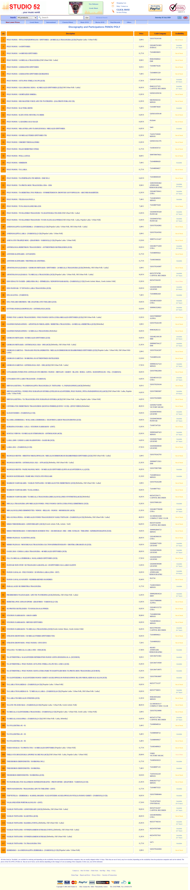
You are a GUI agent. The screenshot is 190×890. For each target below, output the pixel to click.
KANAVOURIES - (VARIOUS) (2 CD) (21, 413)
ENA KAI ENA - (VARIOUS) (17, 295)
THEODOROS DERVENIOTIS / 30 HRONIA (23, 768)
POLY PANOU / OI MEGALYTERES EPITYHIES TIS (26, 135)
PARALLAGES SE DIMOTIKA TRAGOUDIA (24, 586)
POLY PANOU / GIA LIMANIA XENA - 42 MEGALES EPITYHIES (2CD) (34, 87)
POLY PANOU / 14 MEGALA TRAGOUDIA (23, 60)
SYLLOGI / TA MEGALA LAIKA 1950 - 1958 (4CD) (26, 650)
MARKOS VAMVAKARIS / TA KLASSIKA (23, 490)
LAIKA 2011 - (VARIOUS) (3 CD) (19, 447)
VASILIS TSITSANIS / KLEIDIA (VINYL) (22, 823)
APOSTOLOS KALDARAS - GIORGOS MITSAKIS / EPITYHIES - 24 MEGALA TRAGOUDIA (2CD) (45, 268)
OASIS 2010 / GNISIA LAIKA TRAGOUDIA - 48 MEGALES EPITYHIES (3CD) (36, 551)
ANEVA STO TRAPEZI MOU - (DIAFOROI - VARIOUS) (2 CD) (30, 240)
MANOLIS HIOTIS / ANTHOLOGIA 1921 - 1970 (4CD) (27, 462)
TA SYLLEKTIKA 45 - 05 (16, 741)
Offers (129, 22)
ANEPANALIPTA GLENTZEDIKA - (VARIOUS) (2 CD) (27, 227)
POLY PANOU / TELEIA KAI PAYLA (20, 199)
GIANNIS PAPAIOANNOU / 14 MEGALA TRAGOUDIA (28, 331)
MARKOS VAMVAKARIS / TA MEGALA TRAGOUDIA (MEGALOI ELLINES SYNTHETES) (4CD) (44, 497)
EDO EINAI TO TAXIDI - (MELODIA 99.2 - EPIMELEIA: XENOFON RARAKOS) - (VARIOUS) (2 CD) (45, 281)
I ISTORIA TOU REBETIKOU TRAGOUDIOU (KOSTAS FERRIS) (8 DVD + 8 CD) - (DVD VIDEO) (44, 406)
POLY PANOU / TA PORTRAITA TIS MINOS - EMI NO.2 (28, 178)
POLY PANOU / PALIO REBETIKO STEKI (23, 149)
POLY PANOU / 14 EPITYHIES (18, 46)
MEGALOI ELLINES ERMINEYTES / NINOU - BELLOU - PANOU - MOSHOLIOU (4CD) (40, 510)
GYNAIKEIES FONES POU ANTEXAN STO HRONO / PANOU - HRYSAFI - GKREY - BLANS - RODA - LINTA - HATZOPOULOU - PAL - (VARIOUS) (64, 372)
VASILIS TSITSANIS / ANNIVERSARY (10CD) (24, 809)
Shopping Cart (121, 3)
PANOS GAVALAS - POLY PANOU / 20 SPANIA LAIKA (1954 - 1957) (33, 572)
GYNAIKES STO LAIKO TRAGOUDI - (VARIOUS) (26, 379)
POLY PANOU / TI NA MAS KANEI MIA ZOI (24, 206)
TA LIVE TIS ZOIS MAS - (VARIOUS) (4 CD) (24, 705)
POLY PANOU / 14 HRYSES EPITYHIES (22, 53)
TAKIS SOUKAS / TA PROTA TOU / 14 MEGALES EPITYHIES (30, 748)
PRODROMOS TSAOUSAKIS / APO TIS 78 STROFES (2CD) (29, 595)
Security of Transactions (109, 875)
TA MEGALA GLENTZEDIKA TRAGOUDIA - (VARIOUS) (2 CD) (31, 712)
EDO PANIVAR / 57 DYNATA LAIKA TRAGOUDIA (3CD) (29, 288)
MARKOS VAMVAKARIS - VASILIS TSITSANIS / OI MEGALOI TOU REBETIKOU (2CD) (41, 483)
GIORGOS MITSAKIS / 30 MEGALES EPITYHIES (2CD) (28, 338)
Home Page (74, 875)
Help (118, 6)
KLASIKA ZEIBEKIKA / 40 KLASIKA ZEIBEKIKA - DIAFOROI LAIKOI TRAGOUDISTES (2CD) (44, 420)
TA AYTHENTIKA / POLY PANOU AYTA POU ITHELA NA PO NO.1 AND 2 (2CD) (38, 664)
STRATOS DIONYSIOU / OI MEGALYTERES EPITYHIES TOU (31, 636)
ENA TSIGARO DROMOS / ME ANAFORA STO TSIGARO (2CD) (31, 302)
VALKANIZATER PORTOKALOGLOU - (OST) (24, 802)
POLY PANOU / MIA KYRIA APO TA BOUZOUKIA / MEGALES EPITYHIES (36, 128)
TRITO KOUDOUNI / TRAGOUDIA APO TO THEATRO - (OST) (31, 789)
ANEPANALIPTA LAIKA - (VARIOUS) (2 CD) (24, 233)
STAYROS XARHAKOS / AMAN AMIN (22, 615)
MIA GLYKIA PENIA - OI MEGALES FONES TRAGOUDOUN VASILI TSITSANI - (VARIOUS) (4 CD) (45, 517)
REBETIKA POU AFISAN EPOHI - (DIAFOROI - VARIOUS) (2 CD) (32, 602)
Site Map (102, 870)
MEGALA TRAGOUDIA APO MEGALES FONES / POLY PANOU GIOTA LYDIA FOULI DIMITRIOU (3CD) (47, 503)
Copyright (59, 886)
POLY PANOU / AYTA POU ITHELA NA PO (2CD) (26, 81)
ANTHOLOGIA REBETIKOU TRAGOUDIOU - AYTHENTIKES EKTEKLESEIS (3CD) (39, 247)
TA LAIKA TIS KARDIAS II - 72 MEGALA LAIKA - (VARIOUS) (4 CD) (34, 691)
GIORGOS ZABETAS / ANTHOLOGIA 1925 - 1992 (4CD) (28, 365)
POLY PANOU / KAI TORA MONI (19, 108)
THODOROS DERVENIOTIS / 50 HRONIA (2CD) (25, 775)
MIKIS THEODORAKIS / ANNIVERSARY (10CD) (25, 524)
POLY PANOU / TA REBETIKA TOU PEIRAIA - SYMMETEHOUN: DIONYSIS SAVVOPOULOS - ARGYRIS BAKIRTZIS (52, 192)
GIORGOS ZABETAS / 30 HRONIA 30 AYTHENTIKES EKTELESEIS (33, 358)
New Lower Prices (13, 22)
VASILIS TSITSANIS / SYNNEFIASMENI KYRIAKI (26, 836)
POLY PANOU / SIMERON (17, 163)
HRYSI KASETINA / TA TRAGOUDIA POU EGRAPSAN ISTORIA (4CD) (34, 399)
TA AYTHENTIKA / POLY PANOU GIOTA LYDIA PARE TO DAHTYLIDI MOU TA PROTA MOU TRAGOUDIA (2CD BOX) (53, 671)
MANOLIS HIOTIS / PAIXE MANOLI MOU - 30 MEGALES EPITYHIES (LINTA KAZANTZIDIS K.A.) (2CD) (48, 469)
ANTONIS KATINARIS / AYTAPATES (21, 254)
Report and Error (85, 875)
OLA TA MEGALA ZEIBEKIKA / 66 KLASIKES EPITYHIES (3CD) (32, 558)
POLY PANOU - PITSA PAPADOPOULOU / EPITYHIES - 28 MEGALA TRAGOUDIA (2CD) (41, 40)
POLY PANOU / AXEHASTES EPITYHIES (22, 67)
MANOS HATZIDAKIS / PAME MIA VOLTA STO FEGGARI (29, 476)
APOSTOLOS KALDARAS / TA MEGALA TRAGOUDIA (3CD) (30, 274)
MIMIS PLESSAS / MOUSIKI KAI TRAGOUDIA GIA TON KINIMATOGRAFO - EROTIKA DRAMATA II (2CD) (49, 544)
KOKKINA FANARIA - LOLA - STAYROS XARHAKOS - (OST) (31, 427)
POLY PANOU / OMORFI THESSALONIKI (23, 142)
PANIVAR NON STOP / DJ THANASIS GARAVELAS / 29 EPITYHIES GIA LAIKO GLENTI (41, 565)
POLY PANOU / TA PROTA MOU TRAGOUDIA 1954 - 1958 (29, 185)
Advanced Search (101, 17)
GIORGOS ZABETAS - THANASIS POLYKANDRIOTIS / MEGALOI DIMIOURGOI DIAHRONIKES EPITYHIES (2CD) (52, 350)
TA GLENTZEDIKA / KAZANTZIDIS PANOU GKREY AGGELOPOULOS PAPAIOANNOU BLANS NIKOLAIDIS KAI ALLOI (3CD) (57, 678)
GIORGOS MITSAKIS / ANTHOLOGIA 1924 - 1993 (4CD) (28, 345)
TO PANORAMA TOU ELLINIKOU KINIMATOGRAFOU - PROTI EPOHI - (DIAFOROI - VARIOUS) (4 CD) (47, 782)
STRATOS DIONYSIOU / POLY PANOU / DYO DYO (26, 643)
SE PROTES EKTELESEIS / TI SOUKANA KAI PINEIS (27, 608)
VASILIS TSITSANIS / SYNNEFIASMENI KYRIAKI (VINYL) (30, 830)
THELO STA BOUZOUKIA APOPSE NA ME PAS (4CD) (27, 754)
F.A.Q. (114, 870)
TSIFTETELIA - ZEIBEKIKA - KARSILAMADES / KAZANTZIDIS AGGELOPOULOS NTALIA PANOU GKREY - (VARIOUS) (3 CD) (57, 795)
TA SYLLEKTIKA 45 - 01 (16, 725)
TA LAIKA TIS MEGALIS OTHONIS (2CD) (23, 698)
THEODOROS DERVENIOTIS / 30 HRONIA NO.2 (25, 761)
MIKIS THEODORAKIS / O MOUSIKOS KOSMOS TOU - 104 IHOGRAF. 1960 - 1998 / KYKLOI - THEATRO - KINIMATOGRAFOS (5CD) (59, 531)
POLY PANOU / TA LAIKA (17, 169)
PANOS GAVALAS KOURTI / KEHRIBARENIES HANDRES (29, 579)
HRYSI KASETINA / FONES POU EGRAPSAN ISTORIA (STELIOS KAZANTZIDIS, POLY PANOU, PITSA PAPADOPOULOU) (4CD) (57, 391)
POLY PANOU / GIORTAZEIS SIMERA (21, 94)
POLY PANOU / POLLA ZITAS (18, 156)
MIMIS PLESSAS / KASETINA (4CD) (21, 538)
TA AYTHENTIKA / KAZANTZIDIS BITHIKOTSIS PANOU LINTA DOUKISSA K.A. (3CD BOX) (43, 657)
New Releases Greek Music (93, 6)
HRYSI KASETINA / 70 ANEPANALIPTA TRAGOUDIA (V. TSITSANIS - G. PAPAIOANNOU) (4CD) (44, 386)
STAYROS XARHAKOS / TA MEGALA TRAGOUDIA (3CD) (29, 629)
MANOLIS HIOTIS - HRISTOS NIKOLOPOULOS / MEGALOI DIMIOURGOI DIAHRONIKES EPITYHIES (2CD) (49, 456)
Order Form (94, 870)
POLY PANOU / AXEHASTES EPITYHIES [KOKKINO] (27, 74)
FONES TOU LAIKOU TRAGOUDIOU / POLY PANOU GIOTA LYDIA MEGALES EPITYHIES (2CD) (45, 317)
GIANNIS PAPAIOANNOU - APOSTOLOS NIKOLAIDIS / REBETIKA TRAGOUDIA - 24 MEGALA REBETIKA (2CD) (51, 324)
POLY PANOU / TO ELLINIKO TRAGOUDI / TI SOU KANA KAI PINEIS (34, 220)
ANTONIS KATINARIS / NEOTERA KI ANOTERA (26, 261)
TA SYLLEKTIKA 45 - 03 (16, 734)
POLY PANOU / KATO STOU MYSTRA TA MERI (25, 115)
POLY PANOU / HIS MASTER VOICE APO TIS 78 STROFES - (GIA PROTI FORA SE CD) (40, 101)
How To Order (85, 870)
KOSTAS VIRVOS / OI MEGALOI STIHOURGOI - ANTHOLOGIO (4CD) (34, 433)
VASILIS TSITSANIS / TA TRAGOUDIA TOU (24, 843)
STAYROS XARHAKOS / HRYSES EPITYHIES (24, 622)
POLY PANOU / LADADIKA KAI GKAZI (22, 122)
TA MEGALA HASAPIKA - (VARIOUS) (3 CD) (24, 719)
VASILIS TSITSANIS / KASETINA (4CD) (22, 816)
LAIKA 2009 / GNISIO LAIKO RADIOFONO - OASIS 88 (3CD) (30, 440)
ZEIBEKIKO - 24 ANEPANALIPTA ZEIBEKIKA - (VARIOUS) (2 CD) (32, 850)
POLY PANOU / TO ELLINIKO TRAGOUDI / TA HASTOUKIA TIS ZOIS (34, 213)
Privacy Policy (96, 875)
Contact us (124, 6)
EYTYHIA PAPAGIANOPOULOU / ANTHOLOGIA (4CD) (28, 309)
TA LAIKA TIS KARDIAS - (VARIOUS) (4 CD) (24, 684)
